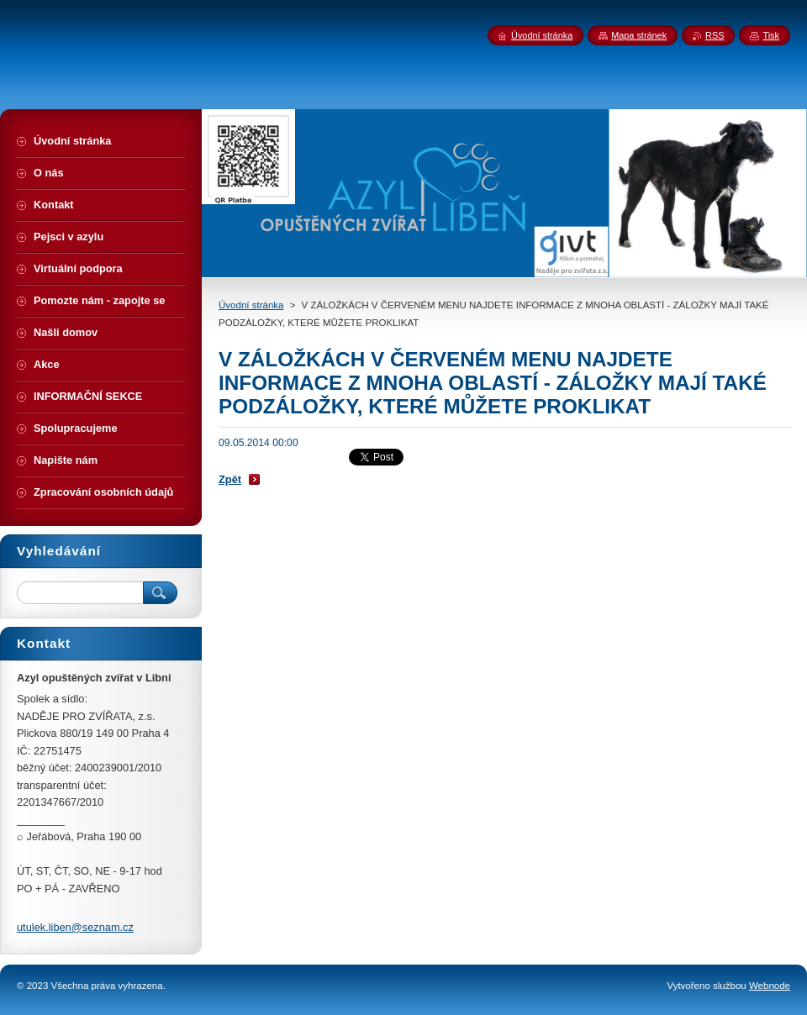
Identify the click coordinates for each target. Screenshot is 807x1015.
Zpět (230, 479)
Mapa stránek (639, 35)
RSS (714, 35)
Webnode (769, 986)
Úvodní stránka (251, 305)
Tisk (770, 35)
